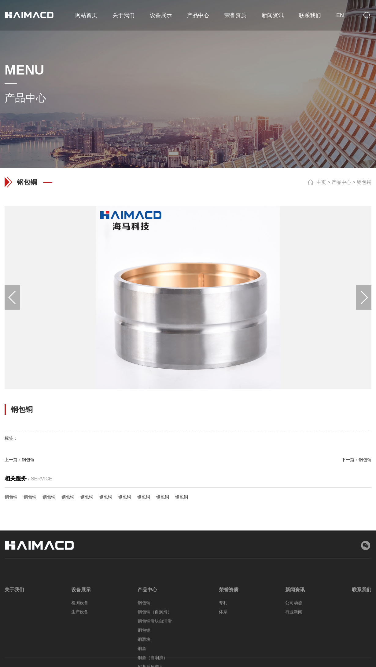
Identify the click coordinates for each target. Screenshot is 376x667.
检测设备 (79, 632)
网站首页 (86, 15)
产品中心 (198, 15)
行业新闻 (293, 641)
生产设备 (79, 641)
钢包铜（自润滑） (155, 641)
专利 (223, 632)
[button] (12, 297)
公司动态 (293, 632)
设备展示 (161, 15)
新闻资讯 (273, 15)
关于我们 (123, 15)
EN (340, 15)
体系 (223, 641)
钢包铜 (364, 182)
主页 (321, 182)
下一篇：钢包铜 (356, 459)
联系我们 (310, 15)
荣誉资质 (235, 15)
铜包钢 (144, 660)
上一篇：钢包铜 (20, 459)
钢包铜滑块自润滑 (155, 650)
